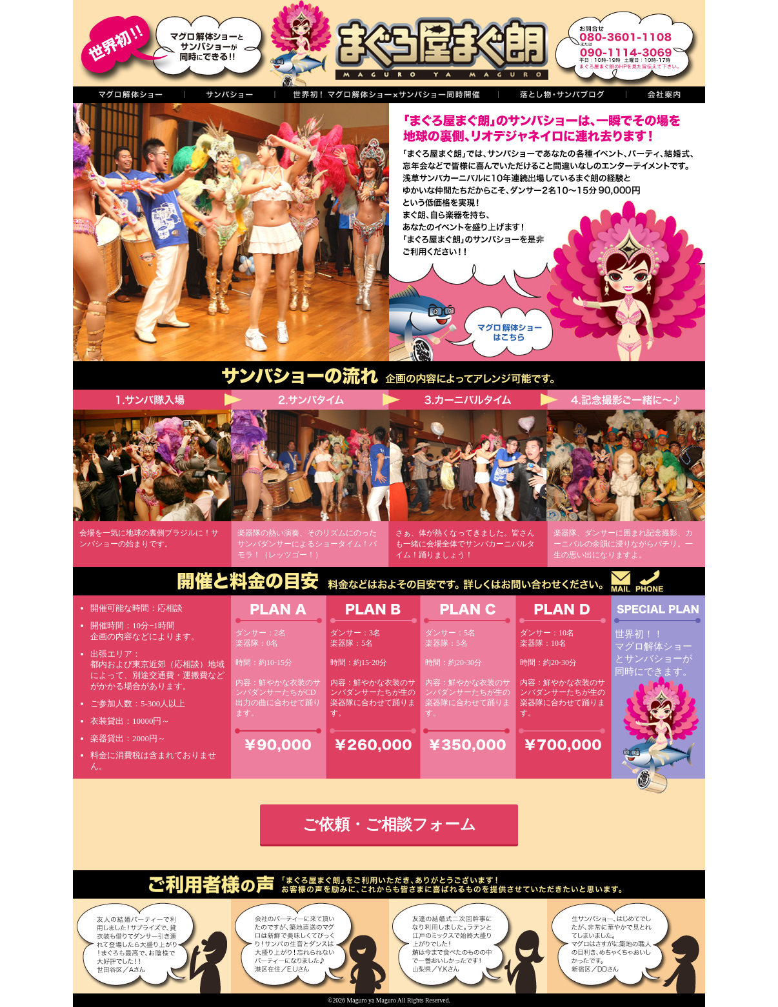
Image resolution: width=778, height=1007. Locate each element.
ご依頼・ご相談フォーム (389, 824)
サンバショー (229, 94)
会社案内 (665, 94)
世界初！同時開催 (386, 94)
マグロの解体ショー (128, 94)
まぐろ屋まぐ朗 (408, 43)
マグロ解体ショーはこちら (496, 329)
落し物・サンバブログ (562, 94)
